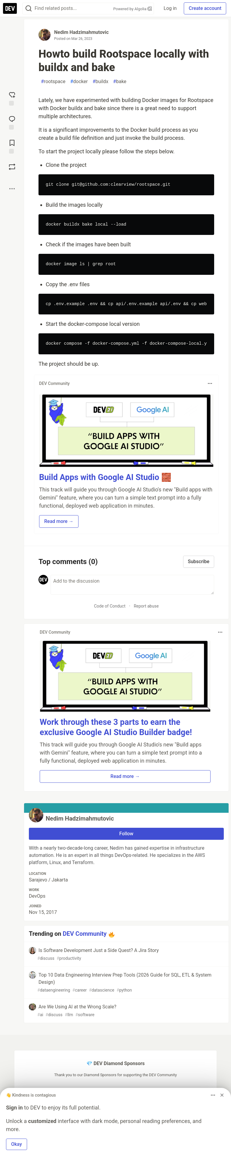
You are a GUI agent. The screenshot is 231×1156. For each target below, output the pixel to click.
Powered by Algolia (132, 9)
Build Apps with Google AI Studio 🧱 (105, 477)
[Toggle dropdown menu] (210, 383)
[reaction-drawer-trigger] (12, 98)
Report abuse (146, 606)
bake (119, 81)
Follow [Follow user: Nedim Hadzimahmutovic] (126, 833)
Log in (170, 8)
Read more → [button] (58, 521)
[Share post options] (12, 189)
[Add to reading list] (12, 146)
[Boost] (12, 167)
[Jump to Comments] (12, 122)
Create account (205, 8)
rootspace (53, 81)
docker (79, 81)
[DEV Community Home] (9, 8)
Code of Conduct (109, 606)
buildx (100, 81)
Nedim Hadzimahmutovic (81, 32)
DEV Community (85, 933)
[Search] (29, 8)
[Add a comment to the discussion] (132, 584)
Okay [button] (16, 1144)
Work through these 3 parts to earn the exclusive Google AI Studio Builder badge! (116, 727)
